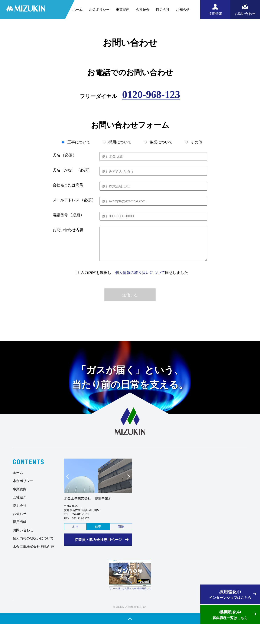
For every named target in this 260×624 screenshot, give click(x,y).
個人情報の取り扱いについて (140, 272)
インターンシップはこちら (230, 594)
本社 (75, 526)
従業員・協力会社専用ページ (98, 540)
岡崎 (121, 526)
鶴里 (98, 526)
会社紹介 (143, 9)
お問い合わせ (23, 530)
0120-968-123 (151, 94)
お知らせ (183, 9)
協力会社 (163, 9)
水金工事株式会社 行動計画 (34, 546)
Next (126, 477)
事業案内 (123, 9)
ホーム (77, 9)
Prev (69, 477)
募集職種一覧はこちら (230, 614)
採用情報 (19, 522)
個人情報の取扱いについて (33, 538)
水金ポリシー (99, 9)
